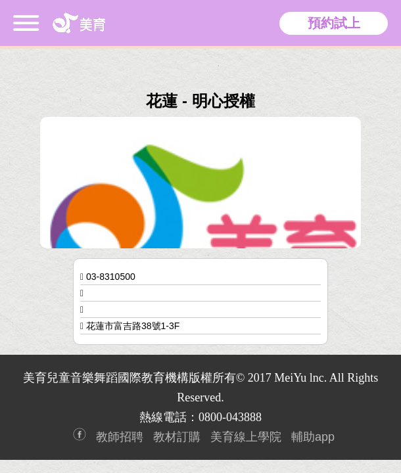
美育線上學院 (245, 436)
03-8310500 (110, 276)
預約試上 (334, 23)
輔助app (313, 436)
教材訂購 (176, 436)
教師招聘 (119, 436)
